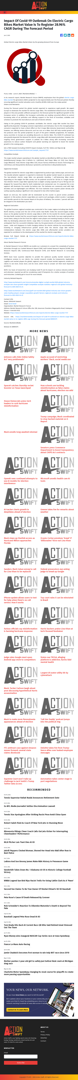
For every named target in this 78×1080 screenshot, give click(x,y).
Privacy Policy (45, 1035)
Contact (43, 1041)
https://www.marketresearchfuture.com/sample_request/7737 (26, 150)
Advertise (44, 1038)
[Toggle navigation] (4, 12)
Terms (43, 1032)
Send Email (12, 304)
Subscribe (20, 1063)
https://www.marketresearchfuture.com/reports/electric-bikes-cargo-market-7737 (39, 313)
